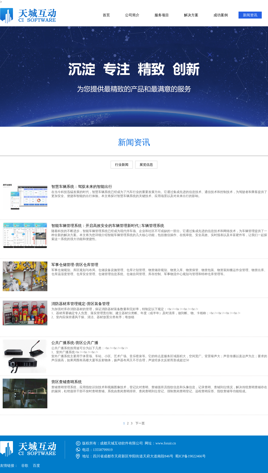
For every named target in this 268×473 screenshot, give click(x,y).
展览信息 (146, 164)
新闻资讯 (250, 15)
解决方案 (191, 15)
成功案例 (221, 15)
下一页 (140, 423)
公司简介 (132, 15)
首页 (106, 15)
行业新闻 (121, 164)
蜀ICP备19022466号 (190, 456)
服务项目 (162, 15)
